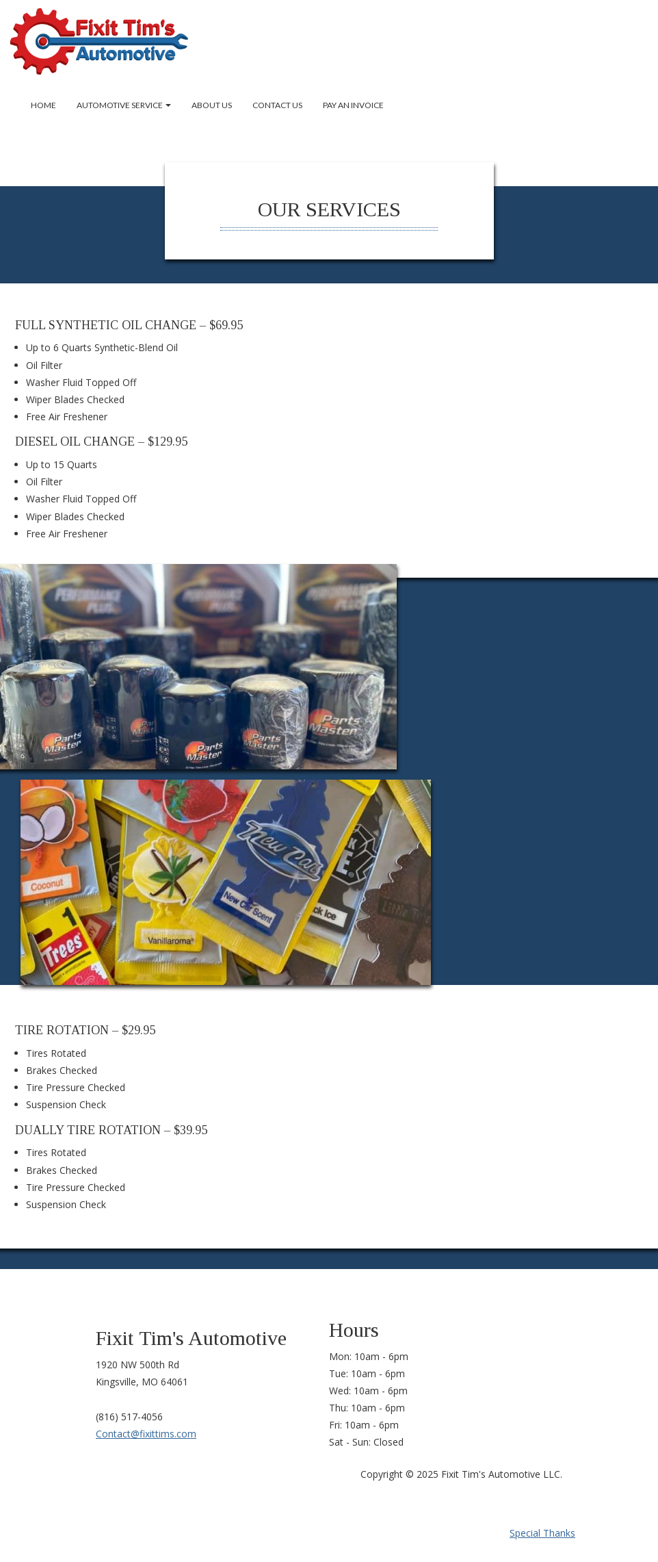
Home (43, 105)
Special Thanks (542, 1532)
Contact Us (277, 105)
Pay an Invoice (353, 105)
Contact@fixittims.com (146, 1433)
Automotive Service (124, 105)
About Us (212, 105)
